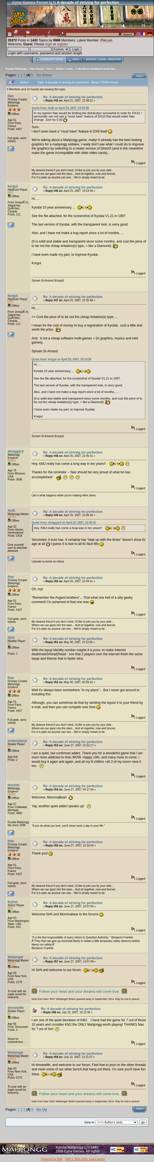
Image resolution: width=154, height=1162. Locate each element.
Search (91, 59)
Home (19, 34)
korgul (13, 186)
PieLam (106, 40)
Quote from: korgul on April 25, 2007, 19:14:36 (61, 359)
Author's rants (64, 68)
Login (102, 59)
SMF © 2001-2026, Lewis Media (85, 1159)
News (50, 68)
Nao (11, 96)
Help (76, 59)
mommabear (17, 741)
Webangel (15, 957)
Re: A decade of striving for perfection (73, 97)
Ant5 (11, 511)
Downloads (35, 34)
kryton (13, 902)
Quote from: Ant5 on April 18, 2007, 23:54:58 (60, 107)
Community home (51, 59)
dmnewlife (16, 1008)
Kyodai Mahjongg (16, 68)
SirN (11, 638)
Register (114, 59)
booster (14, 785)
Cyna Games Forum (30, 2)
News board (36, 68)
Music (53, 34)
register (62, 44)
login (48, 44)
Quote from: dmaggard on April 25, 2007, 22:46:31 (64, 522)
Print (140, 76)
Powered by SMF (52, 1159)
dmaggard (16, 451)
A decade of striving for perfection (95, 68)
